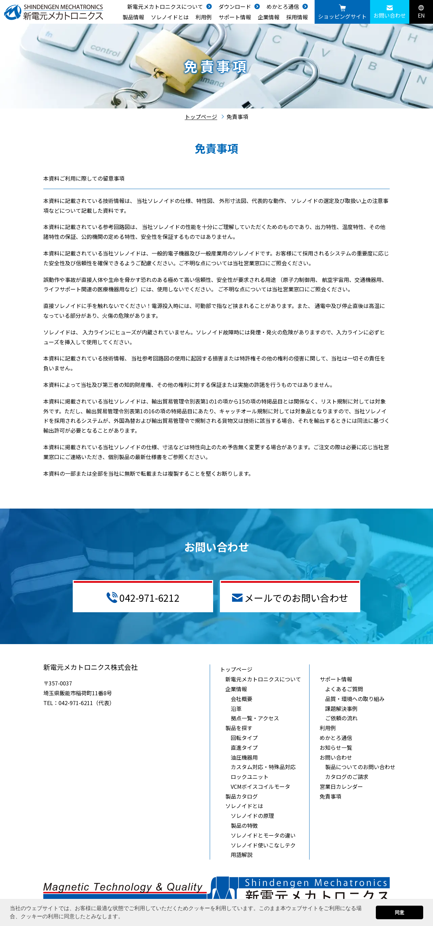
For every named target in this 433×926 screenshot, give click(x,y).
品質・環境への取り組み (355, 699)
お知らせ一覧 (336, 747)
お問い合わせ (389, 12)
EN (421, 12)
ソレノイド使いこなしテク (263, 845)
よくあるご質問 (344, 689)
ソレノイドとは (170, 17)
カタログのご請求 (346, 777)
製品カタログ (241, 796)
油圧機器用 (244, 757)
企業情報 (268, 17)
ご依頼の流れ (341, 718)
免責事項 (330, 796)
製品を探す (238, 728)
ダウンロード (235, 6)
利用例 (204, 17)
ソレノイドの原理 (252, 815)
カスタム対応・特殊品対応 (263, 767)
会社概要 (241, 699)
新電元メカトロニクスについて (165, 6)
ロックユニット (250, 777)
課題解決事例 (341, 708)
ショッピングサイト (342, 12)
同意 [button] (399, 912)
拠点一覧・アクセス (255, 718)
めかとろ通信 (283, 6)
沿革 (236, 708)
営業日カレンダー (341, 786)
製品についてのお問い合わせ (360, 767)
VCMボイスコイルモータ (260, 786)
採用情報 (297, 17)
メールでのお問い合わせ (290, 597)
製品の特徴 (244, 825)
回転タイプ (244, 738)
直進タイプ (244, 747)
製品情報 (133, 17)
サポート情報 (235, 17)
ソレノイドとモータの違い (263, 835)
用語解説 (241, 854)
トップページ (201, 116)
